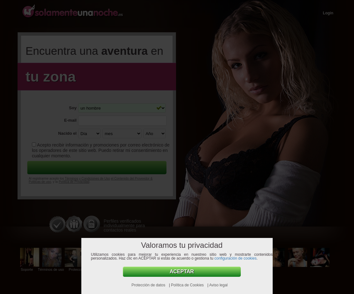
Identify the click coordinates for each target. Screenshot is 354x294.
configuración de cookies (235, 258)
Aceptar (182, 271)
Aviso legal (218, 285)
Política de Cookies (188, 285)
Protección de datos (148, 285)
